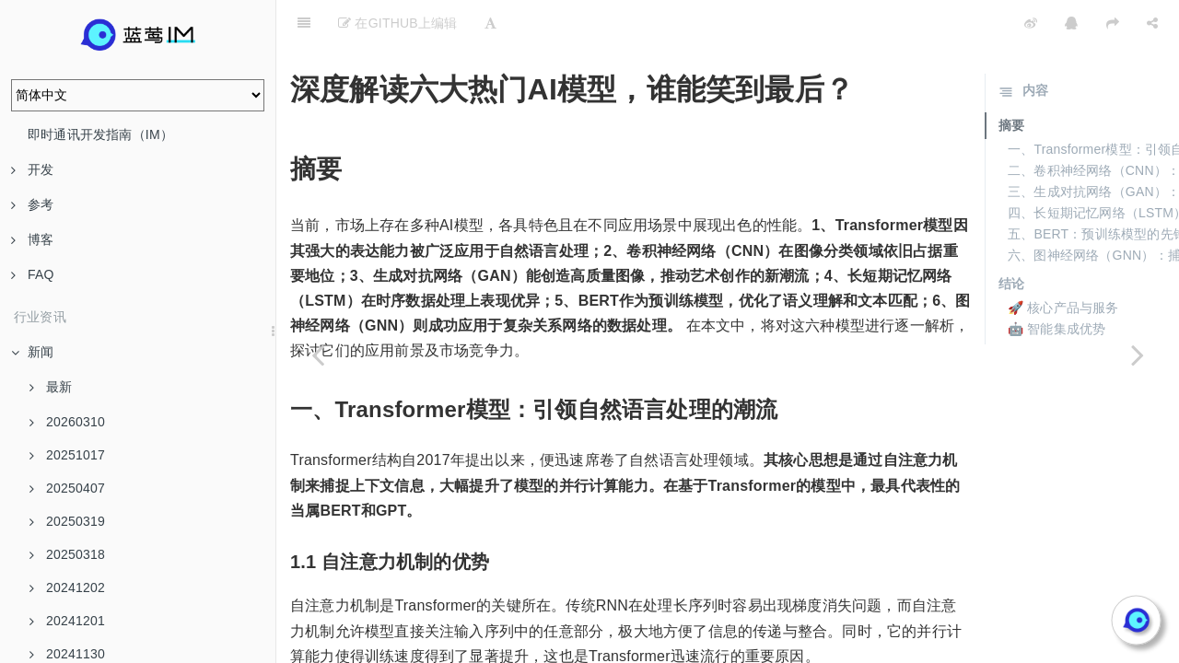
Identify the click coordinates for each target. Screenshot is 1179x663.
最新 (50, 386)
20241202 (67, 587)
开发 (32, 169)
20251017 (67, 455)
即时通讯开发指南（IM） (100, 134)
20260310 (67, 421)
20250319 (67, 521)
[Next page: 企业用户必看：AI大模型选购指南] (1137, 354)
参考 (32, 204)
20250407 (67, 488)
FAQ (32, 274)
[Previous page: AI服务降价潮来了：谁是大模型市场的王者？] (317, 354)
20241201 (67, 620)
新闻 (32, 351)
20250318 (67, 554)
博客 (32, 239)
